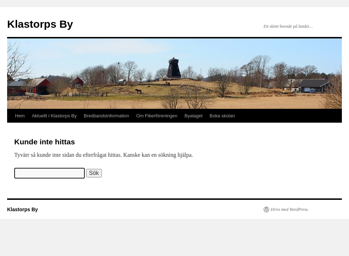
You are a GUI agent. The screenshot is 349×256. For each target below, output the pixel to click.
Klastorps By (40, 24)
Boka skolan (222, 115)
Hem (20, 115)
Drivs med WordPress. (290, 209)
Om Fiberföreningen (156, 115)
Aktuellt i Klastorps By (54, 115)
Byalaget (193, 115)
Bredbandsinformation (106, 115)
